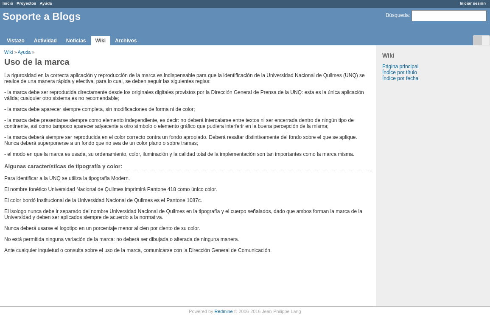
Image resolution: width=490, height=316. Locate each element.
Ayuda (45, 3)
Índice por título (399, 72)
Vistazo (16, 41)
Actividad (45, 41)
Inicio (8, 3)
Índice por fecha (400, 78)
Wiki (100, 41)
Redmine (223, 311)
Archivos (126, 41)
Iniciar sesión (473, 3)
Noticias (76, 41)
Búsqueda (397, 15)
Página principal (400, 66)
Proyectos (26, 3)
